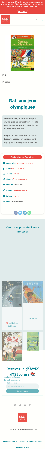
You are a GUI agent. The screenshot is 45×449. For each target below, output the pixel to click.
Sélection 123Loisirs (25, 163)
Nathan (17, 196)
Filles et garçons (20, 179)
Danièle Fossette (20, 190)
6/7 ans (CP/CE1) (18, 168)
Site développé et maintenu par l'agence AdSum (22, 441)
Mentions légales (22, 447)
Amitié (16, 174)
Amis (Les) (33, 354)
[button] (43, 20)
